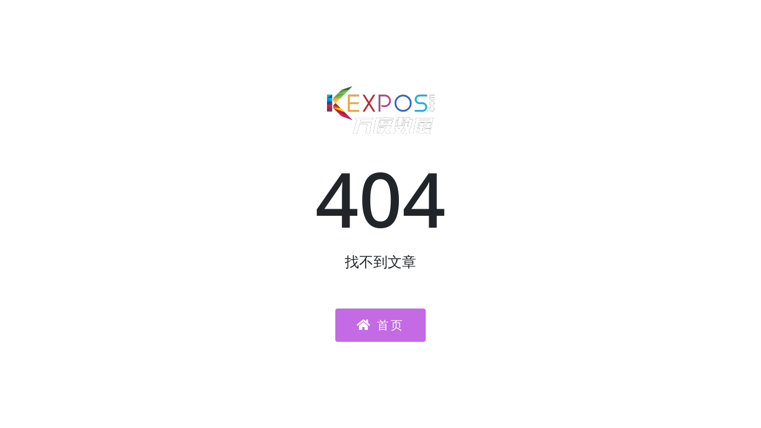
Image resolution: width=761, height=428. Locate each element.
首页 (380, 325)
